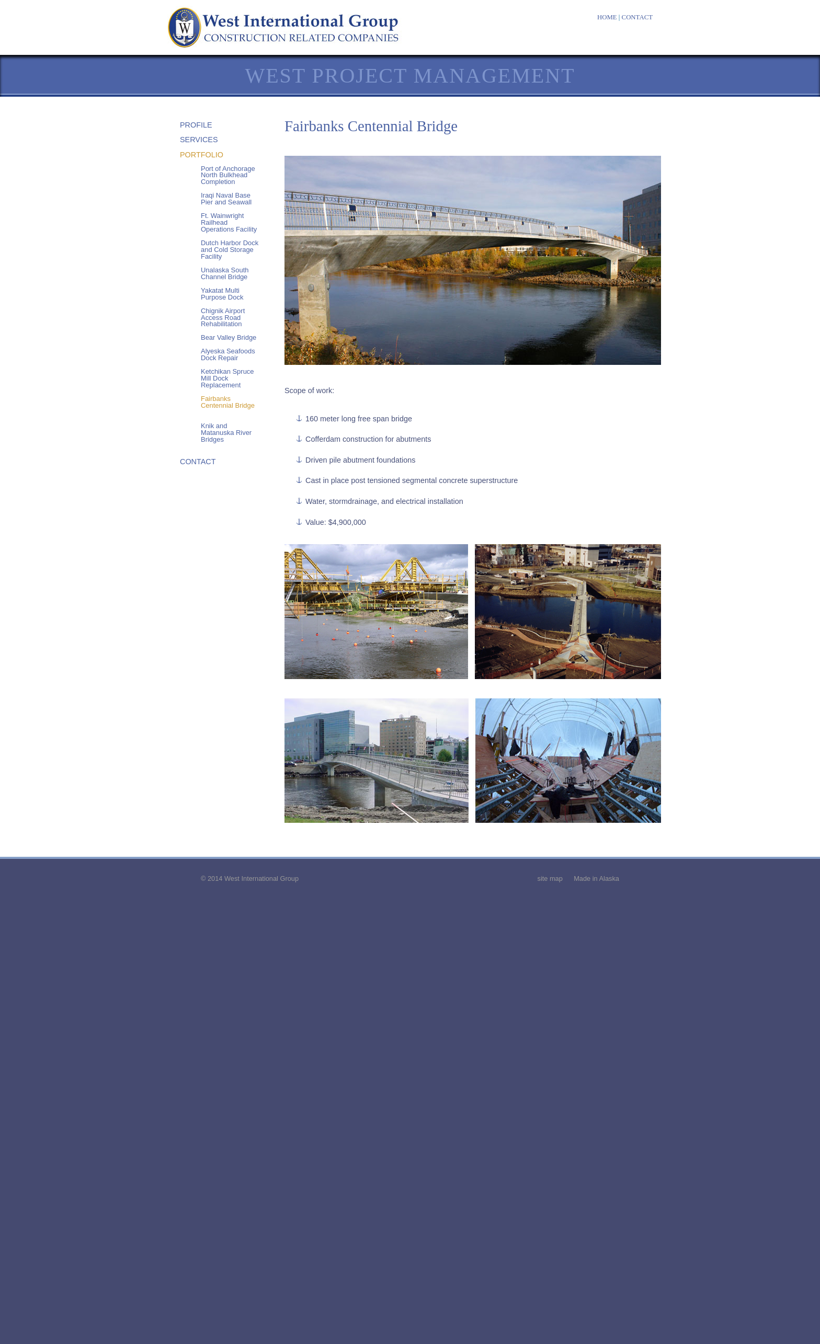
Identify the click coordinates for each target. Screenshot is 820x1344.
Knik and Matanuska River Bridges (226, 432)
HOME (607, 17)
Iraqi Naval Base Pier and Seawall (226, 198)
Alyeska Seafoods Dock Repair (228, 354)
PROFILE (196, 125)
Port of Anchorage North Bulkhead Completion (228, 175)
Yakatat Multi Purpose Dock (222, 293)
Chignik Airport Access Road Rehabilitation (223, 317)
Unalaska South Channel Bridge (224, 273)
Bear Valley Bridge (228, 337)
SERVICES (199, 139)
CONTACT (637, 17)
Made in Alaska (596, 878)
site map (549, 878)
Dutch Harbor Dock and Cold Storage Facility (229, 249)
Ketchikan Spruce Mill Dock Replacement (227, 378)
